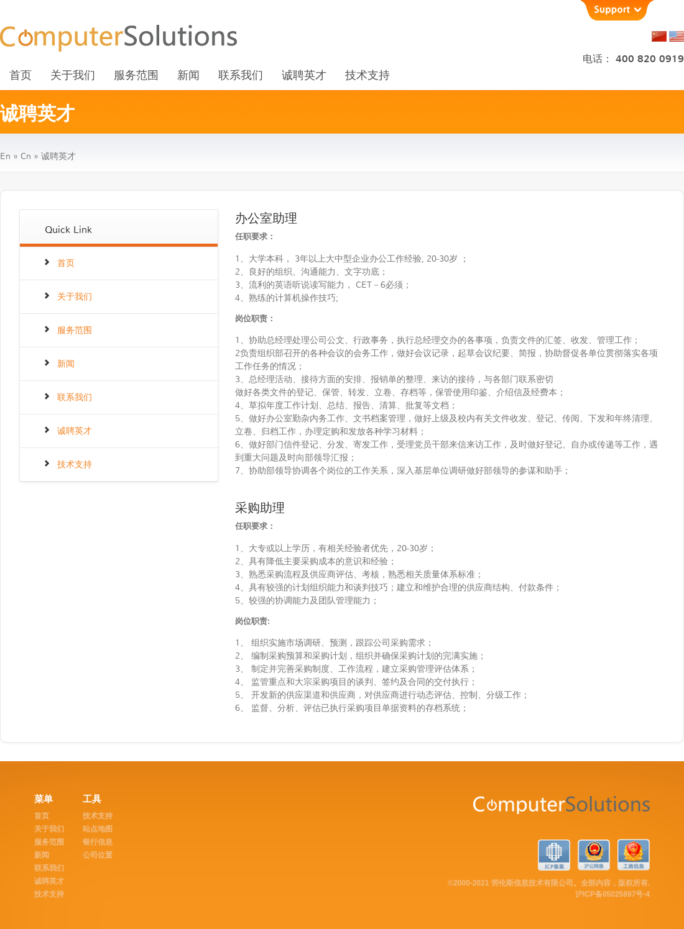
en (5, 156)
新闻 (188, 75)
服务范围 (136, 75)
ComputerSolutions (514, 811)
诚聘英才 (304, 75)
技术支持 (367, 75)
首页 (20, 75)
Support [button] (617, 10)
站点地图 (98, 829)
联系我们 (240, 75)
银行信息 (98, 842)
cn (26, 156)
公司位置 (98, 855)
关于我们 (72, 75)
